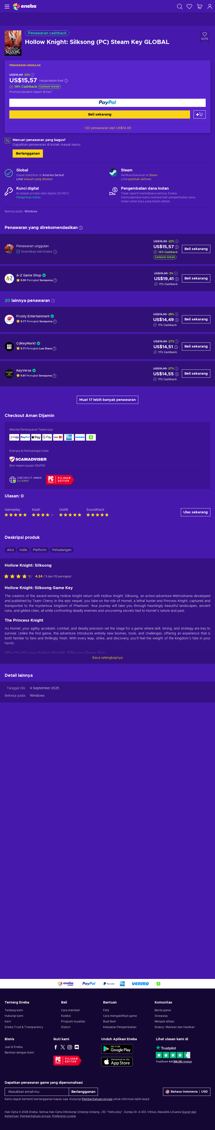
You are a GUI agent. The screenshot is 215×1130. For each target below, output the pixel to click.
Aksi (10, 793)
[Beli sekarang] (107, 103)
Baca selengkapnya (107, 901)
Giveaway (161, 1015)
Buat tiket (109, 1021)
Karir (8, 1021)
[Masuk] (210, 6)
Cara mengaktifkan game (120, 1015)
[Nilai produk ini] (19, 820)
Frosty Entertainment (32, 316)
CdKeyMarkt (26, 343)
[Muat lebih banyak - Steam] (113, 173)
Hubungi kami (14, 1015)
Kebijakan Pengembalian (119, 1027)
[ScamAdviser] (28, 459)
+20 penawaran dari (107, 128)
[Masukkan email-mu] (37, 1092)
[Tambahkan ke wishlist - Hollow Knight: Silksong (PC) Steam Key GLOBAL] (204, 37)
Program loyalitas (73, 1021)
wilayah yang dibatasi (38, 179)
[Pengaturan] (186, 1092)
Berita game (163, 1010)
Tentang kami (14, 1010)
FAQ (106, 1010)
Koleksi (66, 1015)
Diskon (65, 1027)
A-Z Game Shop (28, 275)
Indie (23, 793)
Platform (39, 793)
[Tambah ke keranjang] (200, 114)
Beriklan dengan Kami (19, 1052)
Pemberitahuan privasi (97, 1099)
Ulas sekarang (195, 756)
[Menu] (6, 6)
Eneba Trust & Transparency (24, 1027)
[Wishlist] (189, 6)
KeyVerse (23, 370)
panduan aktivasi (139, 179)
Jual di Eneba (14, 1047)
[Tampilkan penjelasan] (55, 280)
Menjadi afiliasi (164, 1021)
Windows (37, 939)
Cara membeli (70, 1010)
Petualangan (61, 793)
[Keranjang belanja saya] (199, 6)
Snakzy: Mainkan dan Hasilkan (175, 1027)
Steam (153, 175)
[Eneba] (24, 6)
